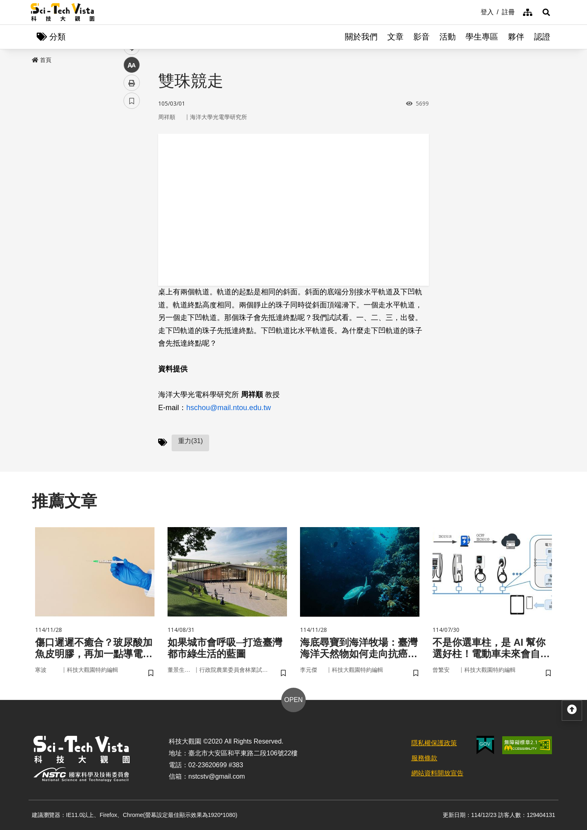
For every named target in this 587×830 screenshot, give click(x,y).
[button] (546, 12)
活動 (447, 36)
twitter (132, 173)
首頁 (41, 60)
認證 (542, 36)
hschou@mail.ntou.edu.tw (228, 408)
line (129, 191)
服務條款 (424, 758)
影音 (421, 36)
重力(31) (190, 440)
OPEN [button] (293, 699)
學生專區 (482, 36)
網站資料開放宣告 (437, 773)
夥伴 (516, 36)
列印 (132, 227)
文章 (395, 36)
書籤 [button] (132, 245)
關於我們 (361, 36)
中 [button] (131, 209)
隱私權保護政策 (434, 742)
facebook (132, 155)
